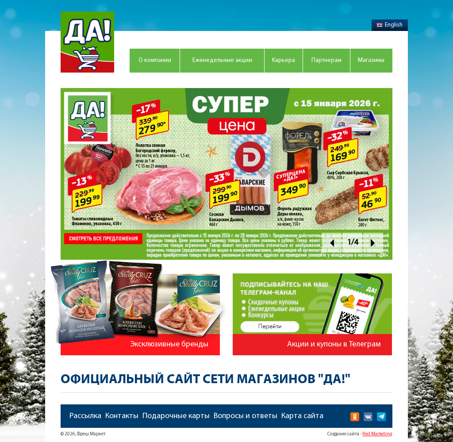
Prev (332, 243)
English (390, 25)
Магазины (371, 60)
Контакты (121, 416)
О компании (154, 60)
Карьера (283, 60)
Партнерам (326, 60)
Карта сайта (302, 416)
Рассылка (85, 416)
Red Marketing (377, 434)
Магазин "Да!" (87, 42)
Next (373, 243)
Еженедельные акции (222, 60)
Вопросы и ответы (245, 416)
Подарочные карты (176, 416)
